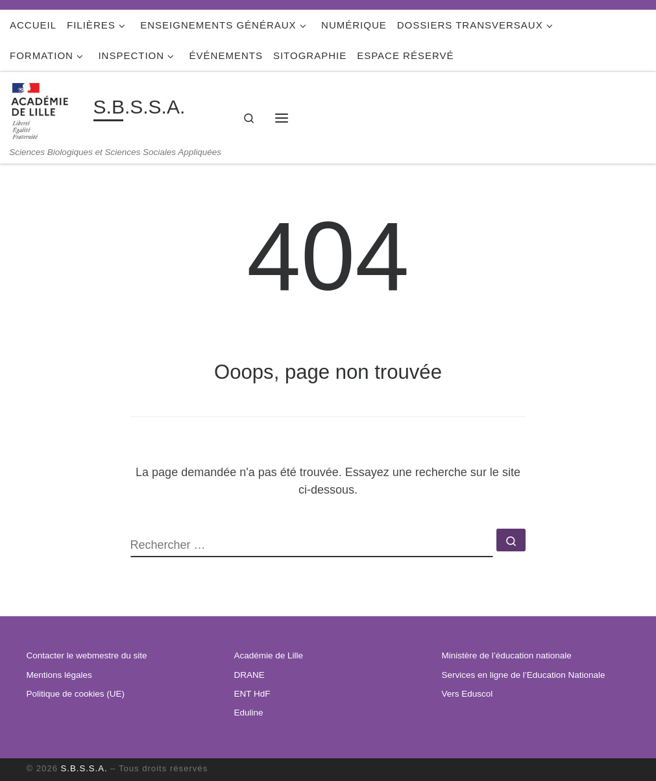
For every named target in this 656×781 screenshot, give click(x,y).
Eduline (248, 712)
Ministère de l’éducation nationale (506, 655)
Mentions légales (59, 675)
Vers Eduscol (466, 694)
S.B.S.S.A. (84, 768)
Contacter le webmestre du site (87, 655)
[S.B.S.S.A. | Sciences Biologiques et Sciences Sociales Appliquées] (49, 109)
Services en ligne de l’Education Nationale (523, 675)
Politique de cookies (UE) (76, 694)
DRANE (249, 675)
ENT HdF (252, 694)
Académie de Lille (268, 655)
